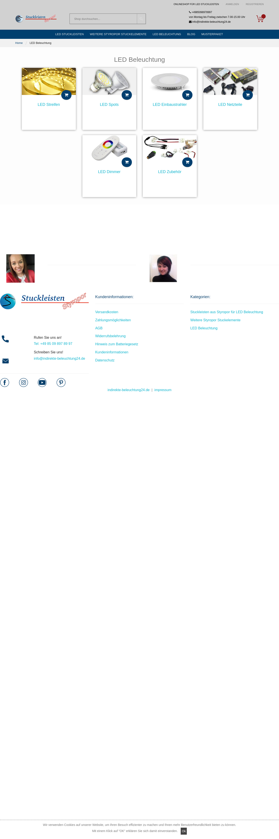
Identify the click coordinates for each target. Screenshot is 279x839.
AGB (99, 330)
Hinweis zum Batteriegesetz (116, 346)
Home (19, 45)
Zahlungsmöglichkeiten (113, 322)
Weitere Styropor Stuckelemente (215, 322)
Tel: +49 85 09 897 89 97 (53, 346)
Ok (184, 831)
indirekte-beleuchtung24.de (128, 392)
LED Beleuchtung (204, 330)
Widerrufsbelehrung (110, 338)
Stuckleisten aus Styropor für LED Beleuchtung (226, 314)
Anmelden (232, 4)
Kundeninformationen (111, 354)
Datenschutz (105, 362)
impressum (162, 392)
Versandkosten (106, 314)
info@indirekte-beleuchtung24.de (210, 22)
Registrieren (255, 4)
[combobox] (108, 19)
